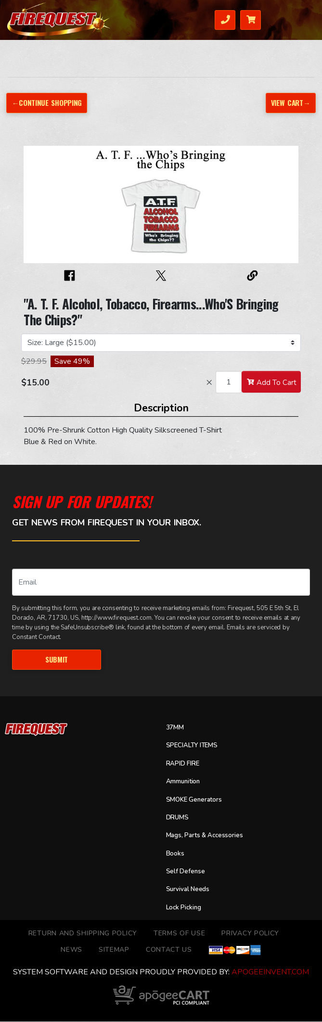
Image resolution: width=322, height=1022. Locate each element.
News (71, 950)
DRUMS (178, 818)
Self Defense (186, 872)
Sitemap (114, 950)
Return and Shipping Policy (82, 933)
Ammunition (184, 782)
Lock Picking (185, 908)
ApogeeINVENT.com (270, 973)
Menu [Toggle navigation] (303, 19)
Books (175, 854)
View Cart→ (289, 102)
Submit (56, 659)
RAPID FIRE (185, 764)
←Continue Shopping (48, 102)
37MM (176, 728)
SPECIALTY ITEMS (195, 746)
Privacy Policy (250, 933)
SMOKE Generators (196, 800)
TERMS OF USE (179, 933)
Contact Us (169, 950)
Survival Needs (189, 890)
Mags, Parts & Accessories (208, 836)
